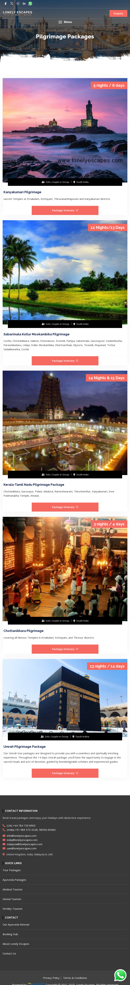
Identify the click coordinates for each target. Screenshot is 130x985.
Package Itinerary (65, 210)
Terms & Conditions (75, 978)
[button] (65, 22)
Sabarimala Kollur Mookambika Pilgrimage (37, 334)
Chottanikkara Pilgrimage (24, 631)
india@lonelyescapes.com (20, 840)
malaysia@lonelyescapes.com (22, 844)
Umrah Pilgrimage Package (25, 746)
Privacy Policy (51, 978)
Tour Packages (12, 870)
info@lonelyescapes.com (19, 835)
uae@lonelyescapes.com (19, 848)
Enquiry (118, 13)
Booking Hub (10, 934)
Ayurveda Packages (14, 879)
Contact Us (9, 953)
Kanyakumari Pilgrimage (22, 192)
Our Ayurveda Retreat (16, 924)
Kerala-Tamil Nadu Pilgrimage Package (34, 484)
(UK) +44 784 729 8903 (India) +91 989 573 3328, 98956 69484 (29, 827)
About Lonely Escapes (16, 944)
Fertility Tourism (12, 908)
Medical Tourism (12, 889)
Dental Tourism (12, 899)
